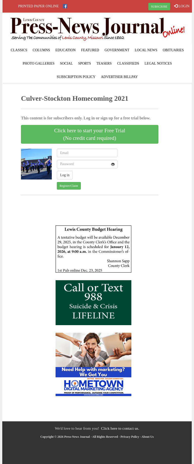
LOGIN (181, 6)
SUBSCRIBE (159, 6)
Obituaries (173, 50)
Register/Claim (69, 186)
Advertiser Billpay (119, 77)
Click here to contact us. (120, 428)
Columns (41, 50)
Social (66, 63)
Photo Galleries (39, 63)
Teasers (104, 63)
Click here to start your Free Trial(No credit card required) (89, 134)
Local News (146, 50)
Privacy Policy (129, 437)
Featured (90, 50)
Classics (19, 50)
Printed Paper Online (38, 6)
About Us (147, 437)
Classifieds (128, 63)
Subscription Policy (76, 77)
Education (65, 50)
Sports (84, 63)
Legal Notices (158, 63)
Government (117, 50)
